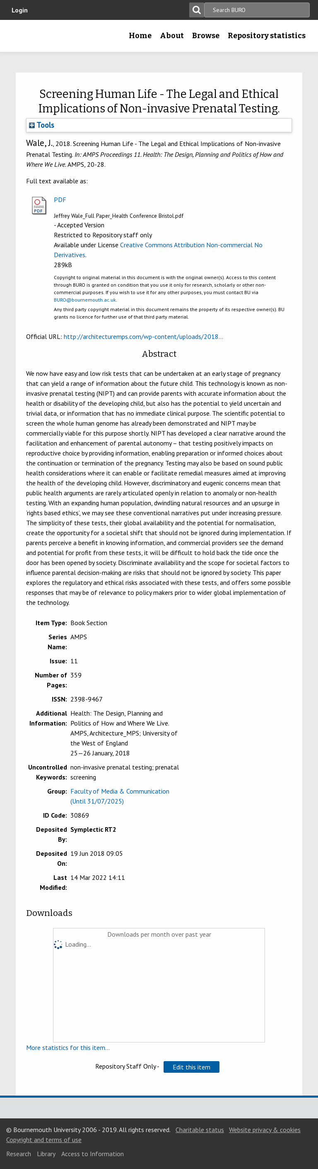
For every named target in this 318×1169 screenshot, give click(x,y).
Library (46, 1154)
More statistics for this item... (68, 1047)
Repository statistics (267, 35)
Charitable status (200, 1129)
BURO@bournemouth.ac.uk (85, 300)
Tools (41, 125)
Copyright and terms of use (44, 1139)
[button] (191, 1067)
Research (18, 1154)
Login (20, 10)
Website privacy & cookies (265, 1129)
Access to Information (92, 1154)
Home (140, 35)
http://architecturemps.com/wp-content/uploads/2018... (143, 336)
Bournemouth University (19, 38)
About (172, 35)
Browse (205, 35)
